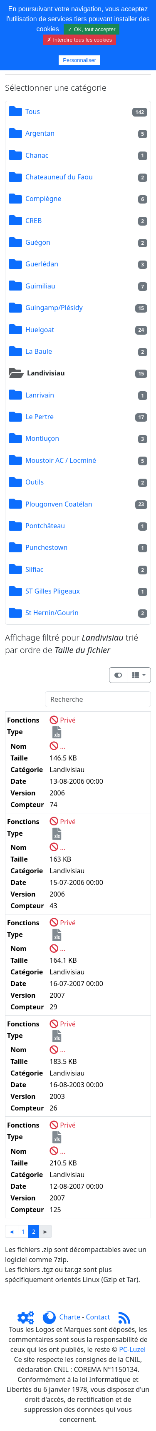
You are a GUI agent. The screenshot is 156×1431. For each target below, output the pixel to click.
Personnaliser (79, 60)
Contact (98, 1317)
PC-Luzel (132, 1349)
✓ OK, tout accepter (91, 29)
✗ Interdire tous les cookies (79, 40)
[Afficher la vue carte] (118, 675)
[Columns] (139, 675)
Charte (69, 1317)
